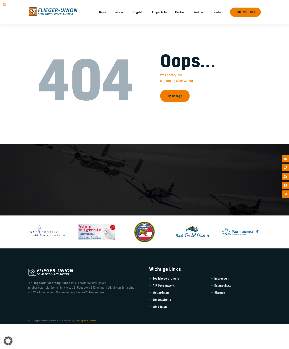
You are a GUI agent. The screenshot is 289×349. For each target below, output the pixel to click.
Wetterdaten (161, 317)
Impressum (221, 303)
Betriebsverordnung (166, 303)
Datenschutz (222, 310)
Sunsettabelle (162, 324)
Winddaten (160, 331)
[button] (8, 341)
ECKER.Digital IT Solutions (85, 345)
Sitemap (219, 317)
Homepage (175, 120)
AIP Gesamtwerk (164, 310)
